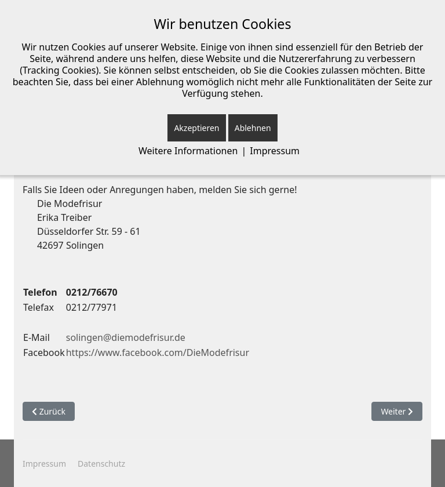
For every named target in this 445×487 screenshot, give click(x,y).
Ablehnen (253, 127)
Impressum (44, 463)
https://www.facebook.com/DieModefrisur (157, 352)
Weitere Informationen (188, 150)
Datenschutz (101, 463)
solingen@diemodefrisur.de (125, 337)
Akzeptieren (196, 127)
